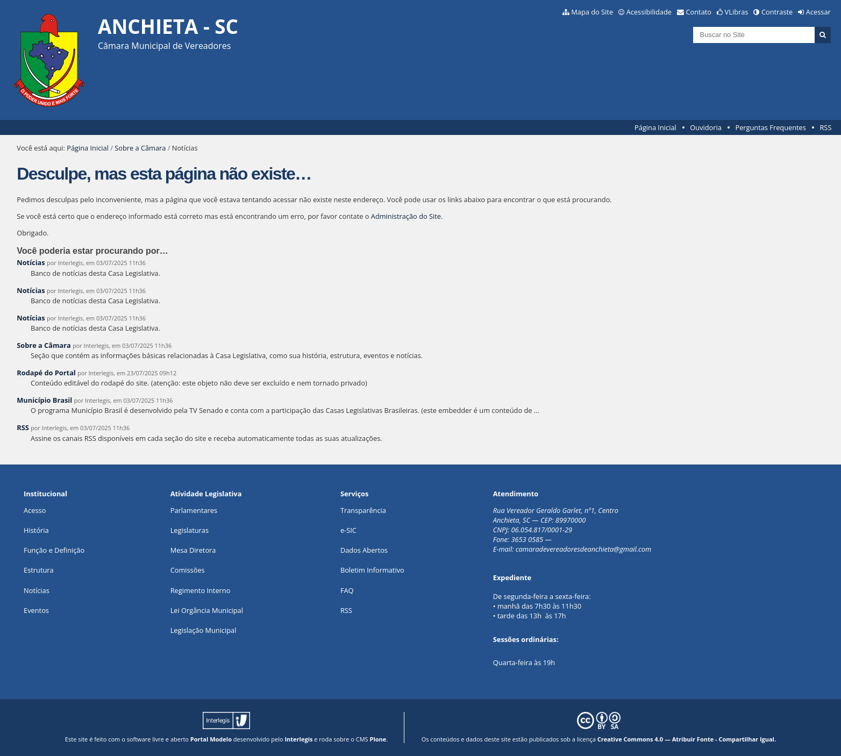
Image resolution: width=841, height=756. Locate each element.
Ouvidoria (706, 127)
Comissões (187, 570)
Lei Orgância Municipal (206, 610)
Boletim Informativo (372, 570)
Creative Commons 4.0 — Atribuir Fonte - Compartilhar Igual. (686, 739)
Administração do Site (406, 216)
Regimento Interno (200, 590)
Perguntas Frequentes (770, 127)
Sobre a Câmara (140, 148)
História (36, 530)
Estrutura (39, 570)
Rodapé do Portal (46, 372)
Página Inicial (655, 127)
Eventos (36, 610)
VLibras (737, 12)
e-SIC (348, 530)
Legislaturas (189, 530)
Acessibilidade (649, 12)
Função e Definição (54, 550)
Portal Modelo (211, 739)
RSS (825, 127)
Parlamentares (193, 510)
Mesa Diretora (193, 550)
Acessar (818, 12)
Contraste (777, 12)
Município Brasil (44, 400)
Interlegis (298, 739)
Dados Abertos (364, 550)
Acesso (35, 510)
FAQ (347, 590)
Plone (377, 739)
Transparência (363, 510)
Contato (699, 12)
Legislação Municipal (203, 630)
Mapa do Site (592, 12)
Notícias (31, 262)
